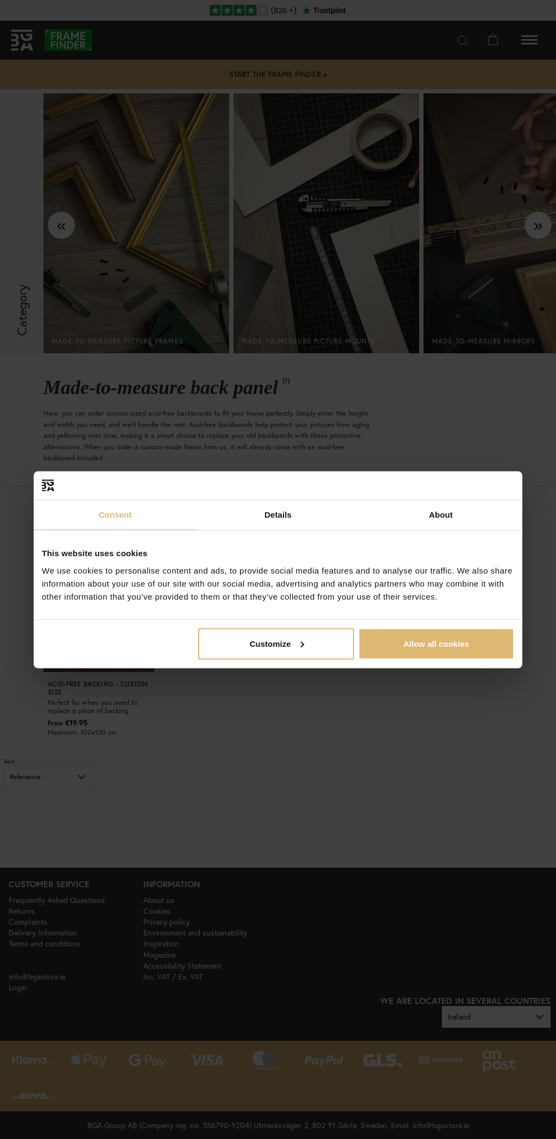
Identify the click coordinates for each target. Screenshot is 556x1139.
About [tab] (441, 514)
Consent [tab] (115, 514)
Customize (277, 643)
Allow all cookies (436, 643)
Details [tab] (278, 514)
